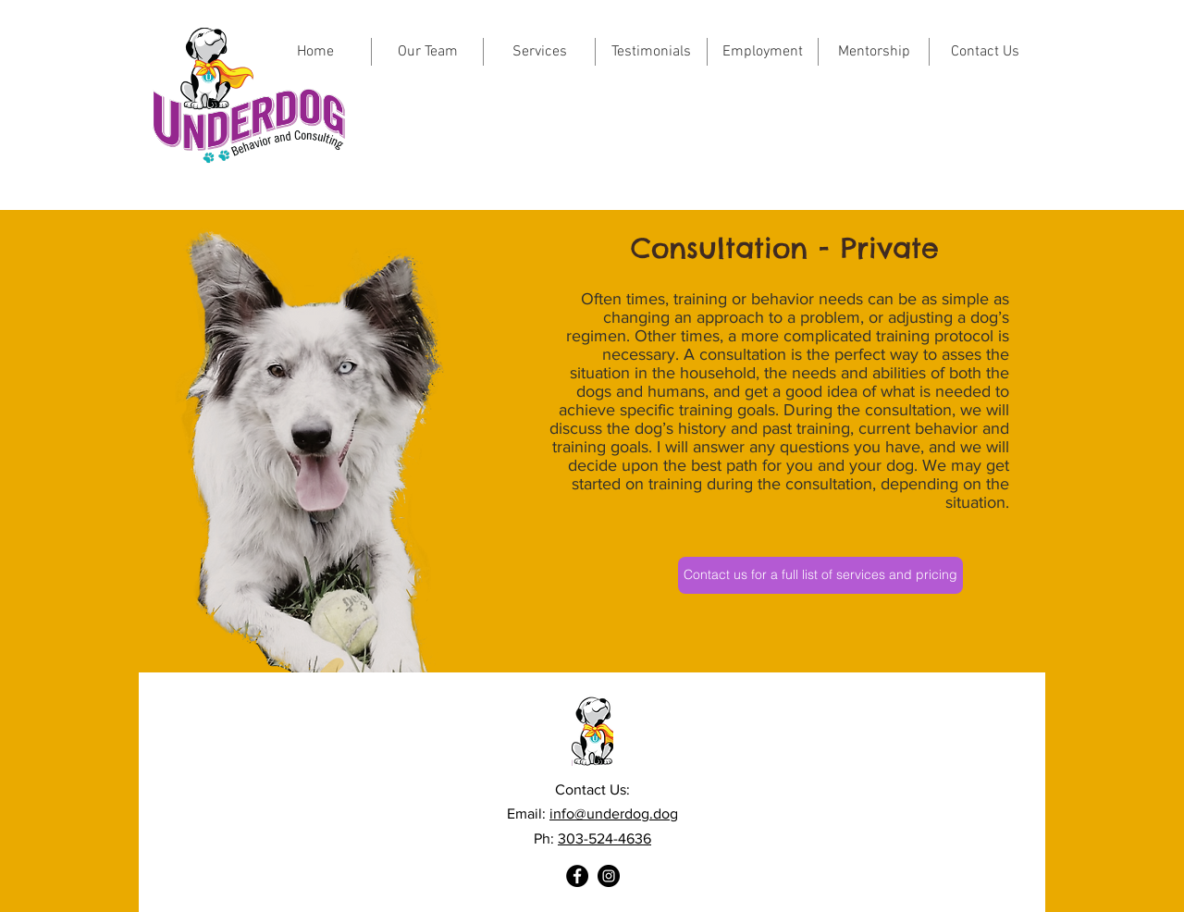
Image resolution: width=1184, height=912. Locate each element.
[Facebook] (577, 876)
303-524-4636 (604, 838)
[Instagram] (609, 876)
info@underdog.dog (613, 813)
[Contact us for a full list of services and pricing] (820, 575)
